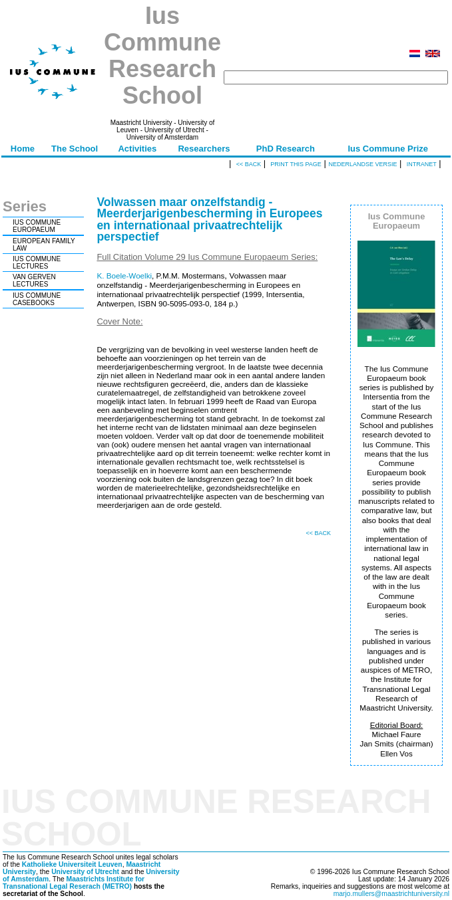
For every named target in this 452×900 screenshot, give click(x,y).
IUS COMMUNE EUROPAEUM (37, 226)
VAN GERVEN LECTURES (34, 280)
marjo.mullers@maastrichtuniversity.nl (391, 893)
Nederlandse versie (362, 164)
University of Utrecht (85, 871)
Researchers (204, 149)
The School (74, 149)
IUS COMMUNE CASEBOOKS (37, 299)
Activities (137, 149)
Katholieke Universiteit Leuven (72, 864)
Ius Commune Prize (387, 149)
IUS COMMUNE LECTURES (37, 262)
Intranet (422, 164)
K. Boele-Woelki (124, 275)
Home (23, 149)
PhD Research (285, 149)
